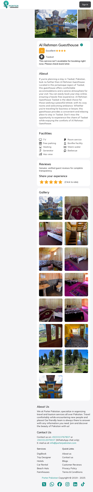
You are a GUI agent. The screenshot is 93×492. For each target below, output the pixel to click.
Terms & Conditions (72, 472)
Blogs (65, 461)
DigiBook (41, 453)
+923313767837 (61, 437)
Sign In (85, 4)
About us (66, 453)
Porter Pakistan (50, 477)
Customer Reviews (72, 464)
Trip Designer (44, 457)
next (90, 23)
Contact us (67, 457)
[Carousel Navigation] (63, 23)
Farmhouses (43, 472)
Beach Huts (43, 468)
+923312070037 (46, 440)
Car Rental (42, 464)
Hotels (40, 461)
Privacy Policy (69, 468)
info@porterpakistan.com (63, 443)
